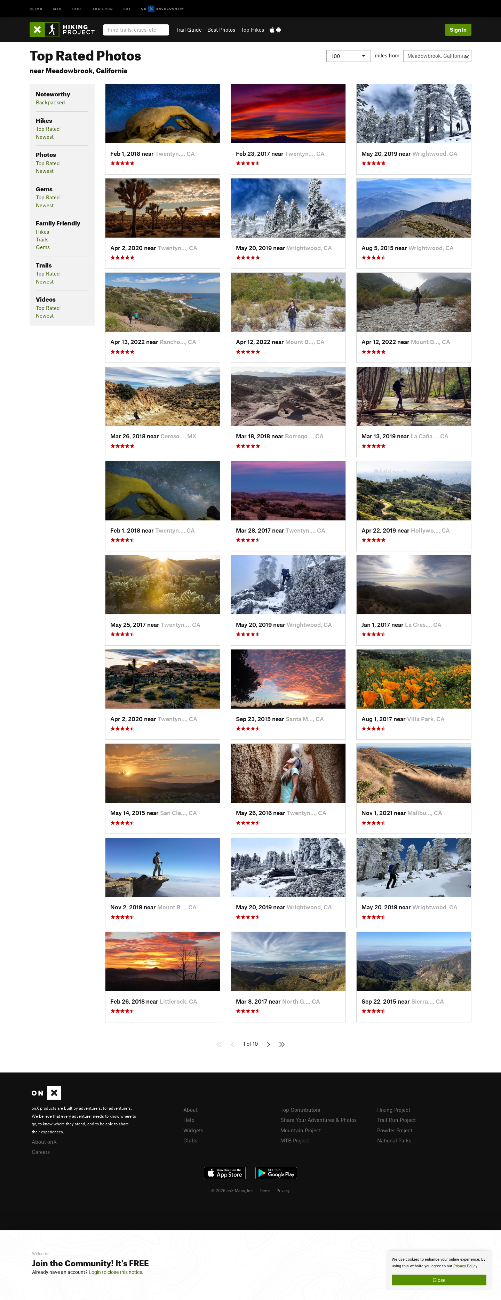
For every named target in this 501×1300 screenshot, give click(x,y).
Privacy (283, 1190)
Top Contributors (300, 1110)
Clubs (190, 1140)
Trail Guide (189, 29)
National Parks (394, 1140)
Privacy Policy (465, 1266)
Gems (43, 247)
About (190, 1110)
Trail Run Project (396, 1120)
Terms (265, 1190)
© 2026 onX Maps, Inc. (232, 1190)
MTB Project (294, 1140)
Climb (36, 8)
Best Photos (221, 29)
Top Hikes (252, 29)
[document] (439, 1270)
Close (439, 1280)
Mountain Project (300, 1130)
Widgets (193, 1130)
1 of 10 (250, 1043)
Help (188, 1120)
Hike (77, 8)
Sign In (458, 29)
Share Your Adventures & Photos (318, 1120)
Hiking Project (393, 1110)
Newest (45, 137)
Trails (42, 239)
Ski (127, 8)
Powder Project (394, 1130)
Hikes (42, 232)
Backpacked (50, 102)
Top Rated (48, 129)
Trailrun (103, 8)
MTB (57, 8)
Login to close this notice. (116, 1272)
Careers (41, 1152)
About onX (44, 1142)
